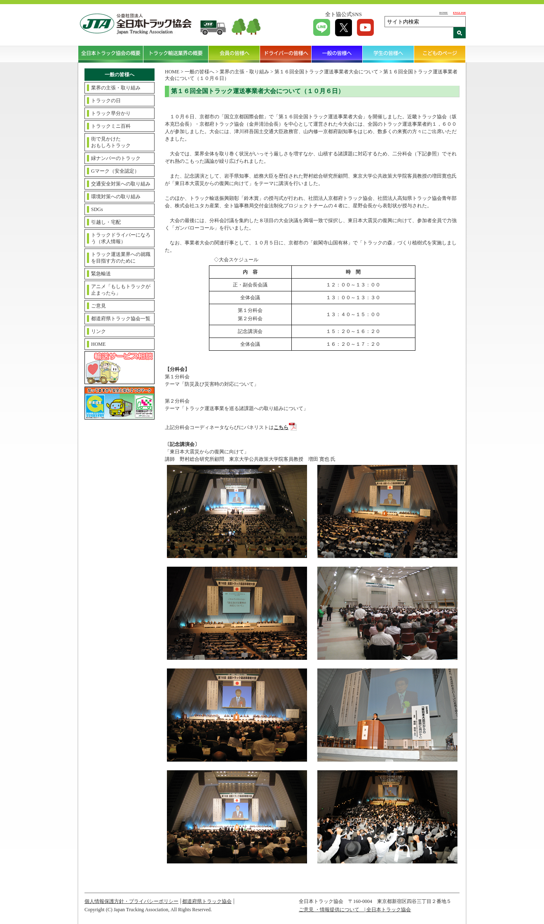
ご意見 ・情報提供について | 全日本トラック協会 (355, 909)
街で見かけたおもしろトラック (111, 142)
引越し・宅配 (106, 222)
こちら (281, 427)
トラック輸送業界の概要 (176, 54)
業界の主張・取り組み (116, 88)
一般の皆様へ (337, 54)
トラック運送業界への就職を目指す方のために (120, 257)
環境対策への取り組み (116, 196)
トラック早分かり (111, 113)
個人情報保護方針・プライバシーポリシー (131, 901)
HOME (443, 12)
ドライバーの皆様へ (286, 54)
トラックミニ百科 (111, 126)
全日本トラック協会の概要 (110, 54)
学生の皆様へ (388, 54)
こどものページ (440, 54)
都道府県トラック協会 (207, 901)
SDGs (97, 209)
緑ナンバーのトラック (116, 158)
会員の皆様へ (234, 54)
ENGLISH (459, 12)
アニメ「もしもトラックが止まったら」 (120, 290)
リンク (98, 331)
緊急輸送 (101, 274)
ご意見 (98, 306)
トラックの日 (106, 100)
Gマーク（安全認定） (115, 171)
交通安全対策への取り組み (120, 184)
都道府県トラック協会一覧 (120, 318)
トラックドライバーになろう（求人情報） (120, 238)
